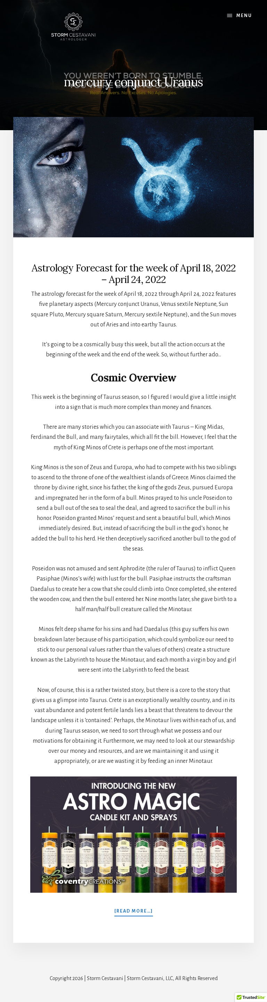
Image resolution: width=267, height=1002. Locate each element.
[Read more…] (133, 911)
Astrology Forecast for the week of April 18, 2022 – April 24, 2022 (134, 274)
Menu (244, 15)
